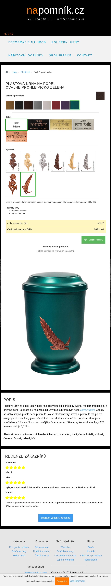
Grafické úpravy (65, 551)
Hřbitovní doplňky (26, 55)
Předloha (65, 547)
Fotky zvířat (19, 555)
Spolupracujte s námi (35, 572)
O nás (91, 547)
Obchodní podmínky (65, 555)
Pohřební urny (65, 42)
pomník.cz (61, 10)
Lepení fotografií (65, 559)
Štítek (8, 117)
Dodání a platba (41, 551)
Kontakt (84, 55)
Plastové (25, 72)
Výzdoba (10, 149)
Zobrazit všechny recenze (55, 517)
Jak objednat (41, 547)
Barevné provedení (15, 96)
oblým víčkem (87, 410)
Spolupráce (60, 55)
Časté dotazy (42, 555)
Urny (14, 72)
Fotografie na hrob (27, 42)
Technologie (91, 559)
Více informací (77, 581)
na (34, 10)
